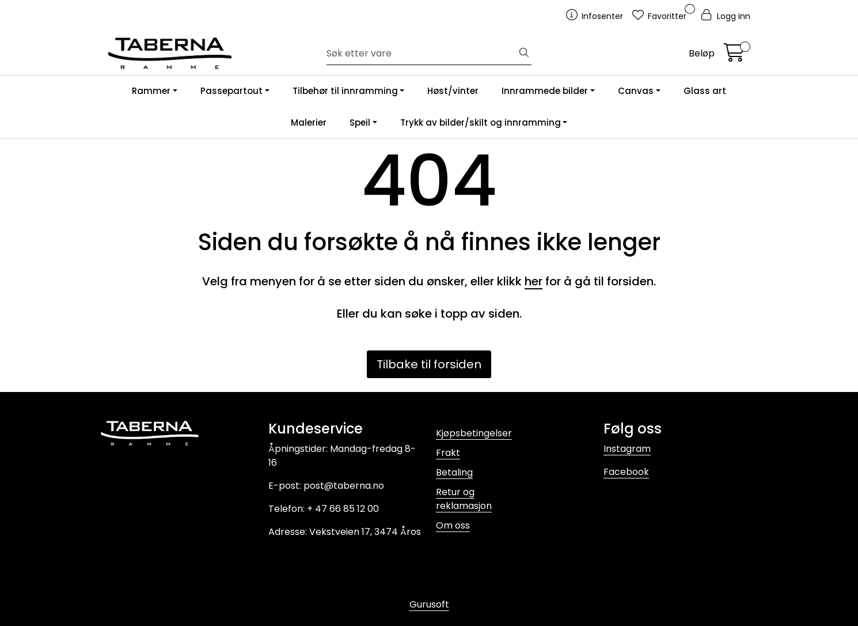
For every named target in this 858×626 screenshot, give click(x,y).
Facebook (626, 471)
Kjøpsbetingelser (474, 433)
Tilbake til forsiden (429, 364)
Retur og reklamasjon (464, 498)
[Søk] (422, 53)
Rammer (151, 91)
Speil (360, 122)
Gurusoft (429, 604)
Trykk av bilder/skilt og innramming (480, 122)
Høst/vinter (453, 91)
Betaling (454, 472)
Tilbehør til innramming (345, 91)
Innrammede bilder (545, 91)
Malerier (309, 122)
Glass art (705, 91)
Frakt (448, 452)
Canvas (636, 91)
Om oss (453, 525)
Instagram (627, 448)
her (533, 281)
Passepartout (231, 91)
